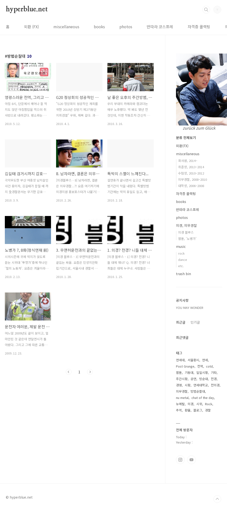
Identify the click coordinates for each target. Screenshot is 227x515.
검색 (206, 9)
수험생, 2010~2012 (191, 173)
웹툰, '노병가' (187, 238)
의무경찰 (182, 391)
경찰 (208, 410)
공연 (193, 378)
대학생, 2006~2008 (191, 185)
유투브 (191, 459)
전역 (200, 366)
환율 (187, 410)
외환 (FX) (31, 26)
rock (181, 253)
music (181, 246)
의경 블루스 (186, 232)
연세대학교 (200, 385)
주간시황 (182, 378)
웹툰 (179, 372)
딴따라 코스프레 (160, 26)
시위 (199, 404)
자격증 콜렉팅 (199, 26)
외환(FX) (182, 145)
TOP (217, 499)
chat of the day (202, 397)
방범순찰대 (197, 391)
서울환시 (193, 360)
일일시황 (202, 372)
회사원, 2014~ (187, 160)
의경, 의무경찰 (186, 225)
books (99, 26)
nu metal (182, 397)
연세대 (180, 360)
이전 (69, 372)
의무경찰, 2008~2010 (192, 179)
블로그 (197, 410)
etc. (181, 266)
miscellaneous (66, 26)
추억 (179, 410)
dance (182, 259)
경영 (179, 385)
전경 (214, 378)
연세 (205, 360)
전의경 (215, 385)
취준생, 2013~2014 (191, 167)
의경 (190, 404)
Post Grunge (185, 366)
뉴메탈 (180, 404)
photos (125, 26)
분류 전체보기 (186, 137)
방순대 (203, 378)
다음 (90, 372)
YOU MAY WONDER (189, 307)
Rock (208, 404)
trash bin (183, 273)
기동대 (189, 372)
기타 (214, 372)
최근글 (180, 322)
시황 (187, 385)
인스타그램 (180, 459)
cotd (209, 366)
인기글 (195, 322)
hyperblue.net (27, 9)
